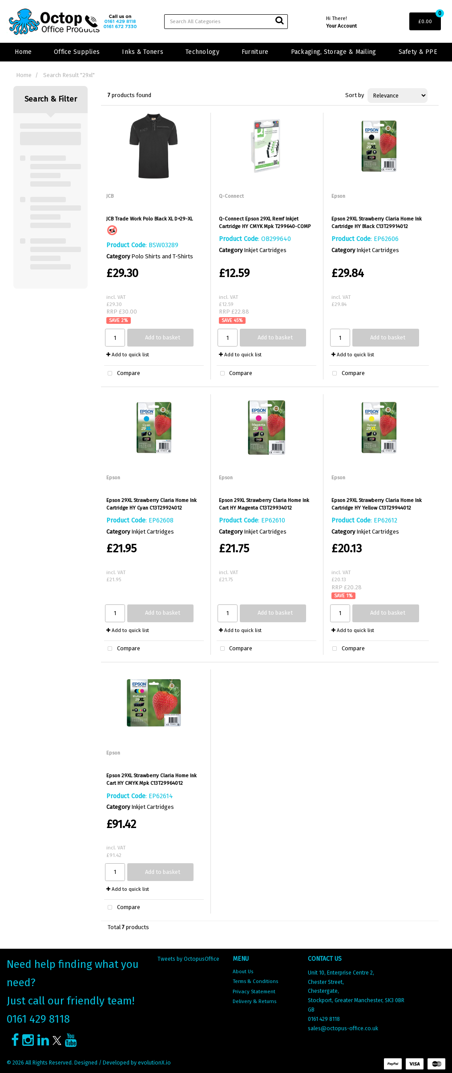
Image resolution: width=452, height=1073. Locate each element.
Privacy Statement (254, 991)
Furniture (255, 52)
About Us (243, 971)
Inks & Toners (142, 52)
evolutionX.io (154, 1063)
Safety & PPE (418, 52)
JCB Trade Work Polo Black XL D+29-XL (149, 219)
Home (23, 52)
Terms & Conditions (255, 981)
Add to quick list (127, 354)
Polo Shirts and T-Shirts (162, 256)
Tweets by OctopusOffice (188, 959)
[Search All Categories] (226, 21)
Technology (202, 52)
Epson (338, 196)
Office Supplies (77, 52)
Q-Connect (231, 196)
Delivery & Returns (254, 1001)
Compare (122, 373)
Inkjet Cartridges (265, 250)
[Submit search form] (279, 20)
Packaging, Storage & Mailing (333, 52)
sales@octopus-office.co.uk (343, 1028)
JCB (109, 196)
